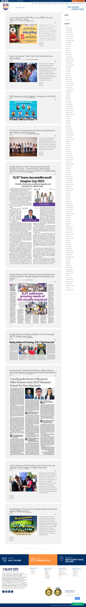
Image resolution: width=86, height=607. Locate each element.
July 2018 (68, 217)
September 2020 (70, 164)
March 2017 (68, 244)
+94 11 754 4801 (19, 1)
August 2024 (68, 67)
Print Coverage (30, 172)
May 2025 (68, 48)
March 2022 (68, 127)
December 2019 (69, 182)
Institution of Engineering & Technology (14, 584)
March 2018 (68, 226)
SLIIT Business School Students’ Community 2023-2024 (32, 96)
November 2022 (69, 110)
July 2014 (68, 287)
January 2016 (69, 269)
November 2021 (69, 135)
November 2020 (69, 160)
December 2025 (69, 34)
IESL (10, 582)
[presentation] (70, 598)
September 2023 (70, 89)
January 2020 (69, 180)
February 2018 (69, 228)
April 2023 (68, 100)
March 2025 (68, 52)
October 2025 (69, 38)
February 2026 (69, 30)
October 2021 (69, 137)
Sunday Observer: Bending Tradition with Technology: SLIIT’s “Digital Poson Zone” (32, 335)
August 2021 (68, 141)
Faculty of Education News (33, 59)
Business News (31, 21)
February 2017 (69, 246)
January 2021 (69, 155)
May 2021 (68, 147)
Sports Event (28, 512)
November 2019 (69, 184)
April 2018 (68, 223)
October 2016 (69, 254)
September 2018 (69, 213)
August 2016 (68, 259)
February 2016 (69, 267)
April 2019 (68, 199)
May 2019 (68, 197)
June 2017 (68, 242)
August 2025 (68, 42)
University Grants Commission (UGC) (13, 575)
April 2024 (68, 75)
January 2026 (69, 32)
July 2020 (68, 168)
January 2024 (69, 81)
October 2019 (69, 186)
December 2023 (69, 83)
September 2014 (70, 285)
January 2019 (69, 205)
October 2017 (69, 236)
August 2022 (68, 116)
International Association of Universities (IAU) (13, 580)
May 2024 (68, 73)
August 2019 (68, 190)
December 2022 (69, 108)
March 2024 (68, 77)
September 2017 (70, 238)
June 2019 (68, 195)
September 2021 (69, 139)
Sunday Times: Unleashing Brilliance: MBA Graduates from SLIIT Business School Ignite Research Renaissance (33, 371)
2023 (20, 7)
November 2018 (69, 209)
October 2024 (69, 63)
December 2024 (69, 58)
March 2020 (68, 176)
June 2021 (68, 145)
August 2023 (68, 91)
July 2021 (68, 143)
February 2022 (69, 129)
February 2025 (69, 54)
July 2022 (68, 118)
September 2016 (69, 256)
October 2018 (69, 211)
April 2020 (68, 174)
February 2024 (69, 79)
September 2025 (70, 40)
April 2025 (68, 50)
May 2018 (68, 221)
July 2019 (68, 193)
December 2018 (69, 207)
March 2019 (68, 201)
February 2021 (69, 153)
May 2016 (68, 263)
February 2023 (69, 104)
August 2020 (68, 166)
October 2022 (69, 112)
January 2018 (69, 230)
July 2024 (68, 69)
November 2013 (69, 289)
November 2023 (69, 85)
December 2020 (69, 157)
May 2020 (68, 172)
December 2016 (69, 250)
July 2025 (68, 44)
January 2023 (69, 106)
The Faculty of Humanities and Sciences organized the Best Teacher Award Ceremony (32, 131)
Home (17, 7)
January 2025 (69, 56)
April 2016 (68, 265)
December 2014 (69, 279)
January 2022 (69, 131)
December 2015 (69, 271)
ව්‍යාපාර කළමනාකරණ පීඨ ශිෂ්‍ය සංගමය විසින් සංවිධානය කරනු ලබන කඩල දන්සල (31, 18)
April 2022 (68, 124)
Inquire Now (77, 604)
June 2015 (68, 275)
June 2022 (68, 120)
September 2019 (69, 188)
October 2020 (69, 162)
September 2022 (70, 114)
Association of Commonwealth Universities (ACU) (14, 577)
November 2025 (69, 36)
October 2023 (69, 87)
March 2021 (68, 151)
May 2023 (68, 98)
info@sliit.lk (44, 560)
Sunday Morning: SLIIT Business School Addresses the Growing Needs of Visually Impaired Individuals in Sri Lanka (32, 276)
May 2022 (68, 122)
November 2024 (69, 61)
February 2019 (69, 203)
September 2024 (70, 65)
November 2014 (69, 281)
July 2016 (68, 261)
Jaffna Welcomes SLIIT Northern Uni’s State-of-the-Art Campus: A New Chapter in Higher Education (32, 466)
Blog (27, 21)
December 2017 (69, 232)
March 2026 (68, 28)
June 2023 (68, 96)
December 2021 (69, 133)
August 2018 (68, 215)
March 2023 (68, 102)
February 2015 (69, 277)
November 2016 (69, 252)
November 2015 (69, 273)
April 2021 (68, 149)
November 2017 (69, 234)
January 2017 (69, 248)
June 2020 (68, 170)
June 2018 (68, 219)
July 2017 (68, 240)
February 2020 (69, 178)
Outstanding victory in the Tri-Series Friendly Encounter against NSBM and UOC (33, 510)
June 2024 (68, 71)
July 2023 (68, 94)
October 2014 (69, 283)
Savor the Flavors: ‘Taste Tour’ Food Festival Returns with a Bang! (31, 57)
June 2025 (68, 46)
